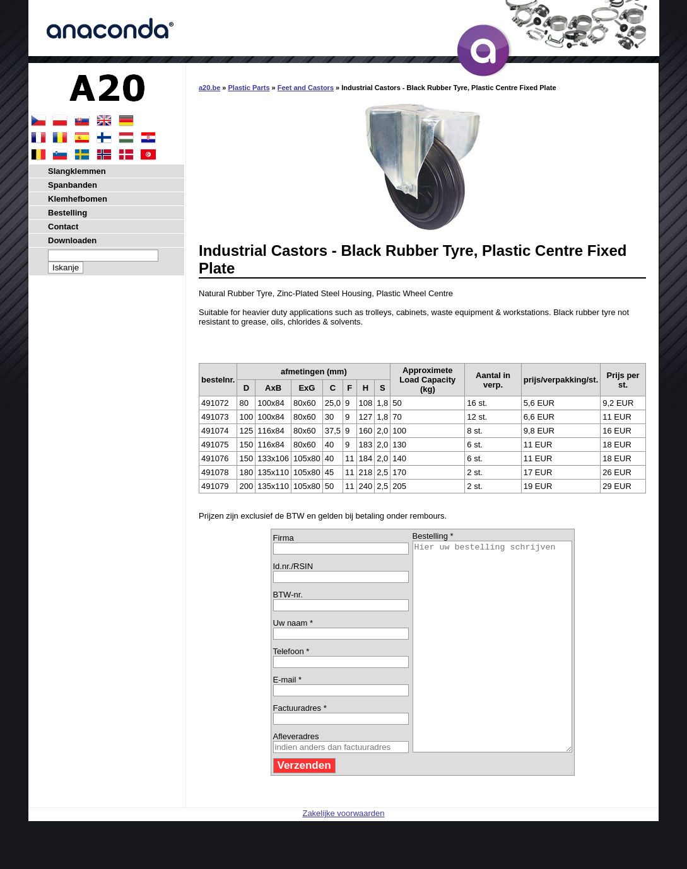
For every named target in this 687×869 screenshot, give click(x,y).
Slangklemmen (77, 171)
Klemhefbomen (77, 199)
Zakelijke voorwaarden (343, 855)
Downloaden (72, 240)
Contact (63, 226)
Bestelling (67, 212)
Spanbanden (72, 185)
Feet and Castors (306, 87)
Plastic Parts (248, 87)
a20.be (209, 87)
